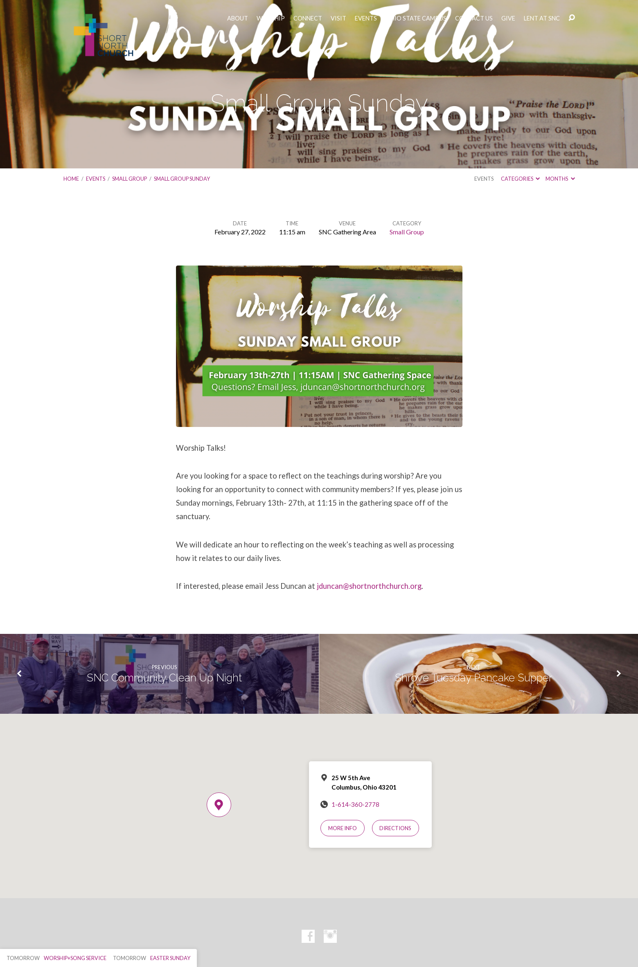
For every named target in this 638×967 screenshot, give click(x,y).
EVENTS (366, 18)
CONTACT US (474, 18)
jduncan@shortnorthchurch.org (369, 585)
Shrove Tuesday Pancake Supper (473, 678)
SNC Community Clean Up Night (164, 678)
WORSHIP (271, 18)
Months (560, 178)
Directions (395, 828)
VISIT (338, 18)
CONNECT (307, 18)
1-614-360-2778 (355, 804)
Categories (520, 178)
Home (71, 178)
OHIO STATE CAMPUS (416, 18)
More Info (342, 828)
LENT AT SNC (542, 18)
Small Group (129, 178)
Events (95, 178)
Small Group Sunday (182, 178)
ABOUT (237, 18)
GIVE (508, 18)
